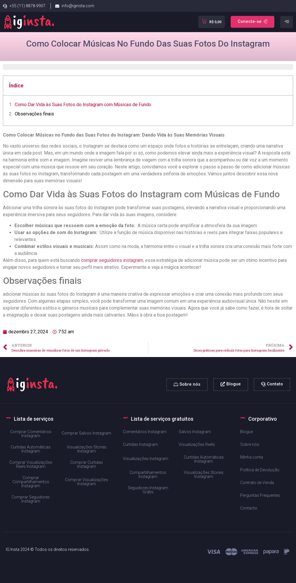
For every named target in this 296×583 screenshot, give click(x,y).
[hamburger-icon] (286, 22)
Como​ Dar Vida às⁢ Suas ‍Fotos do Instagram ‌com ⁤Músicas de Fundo (83, 104)
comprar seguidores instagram (112, 260)
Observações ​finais (34, 114)
